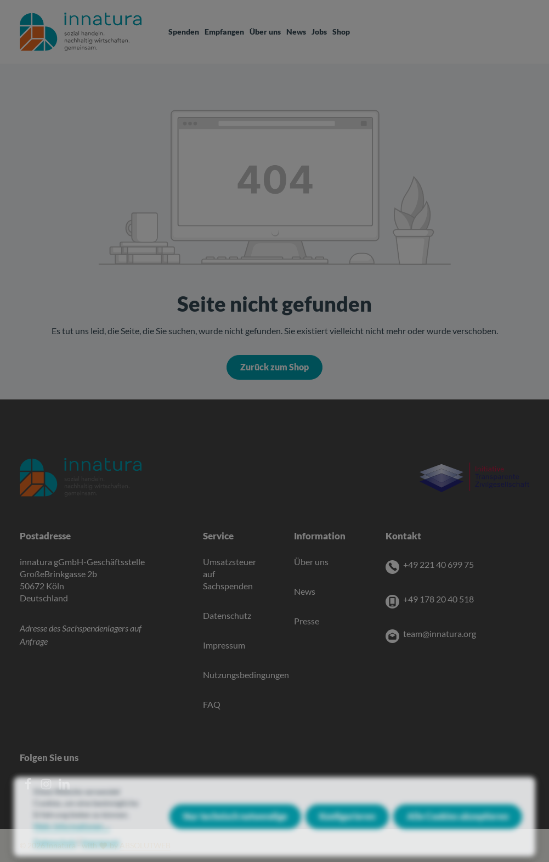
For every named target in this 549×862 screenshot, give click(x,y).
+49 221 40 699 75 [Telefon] (438, 565)
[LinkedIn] (64, 787)
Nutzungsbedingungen (246, 675)
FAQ (211, 704)
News (304, 591)
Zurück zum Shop (274, 367)
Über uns (311, 562)
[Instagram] (47, 787)
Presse (306, 621)
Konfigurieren (347, 830)
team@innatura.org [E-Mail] (439, 634)
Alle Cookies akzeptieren (457, 830)
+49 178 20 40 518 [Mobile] (438, 599)
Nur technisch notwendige (235, 830)
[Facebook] (29, 787)
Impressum (224, 645)
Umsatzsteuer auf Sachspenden (229, 574)
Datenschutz (227, 616)
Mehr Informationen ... (71, 839)
